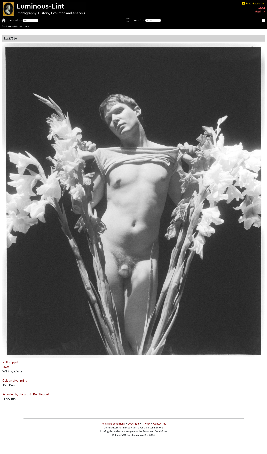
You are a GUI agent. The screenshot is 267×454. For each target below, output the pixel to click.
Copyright (133, 423)
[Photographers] (30, 20)
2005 (5, 367)
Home (9, 26)
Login (261, 7)
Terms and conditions (113, 423)
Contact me (159, 423)
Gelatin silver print (14, 380)
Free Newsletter (253, 3)
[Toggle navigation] (264, 20)
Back (4, 26)
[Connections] (153, 20)
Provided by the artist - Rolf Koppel (25, 394)
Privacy (146, 423)
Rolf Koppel (10, 362)
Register (260, 11)
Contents (17, 26)
